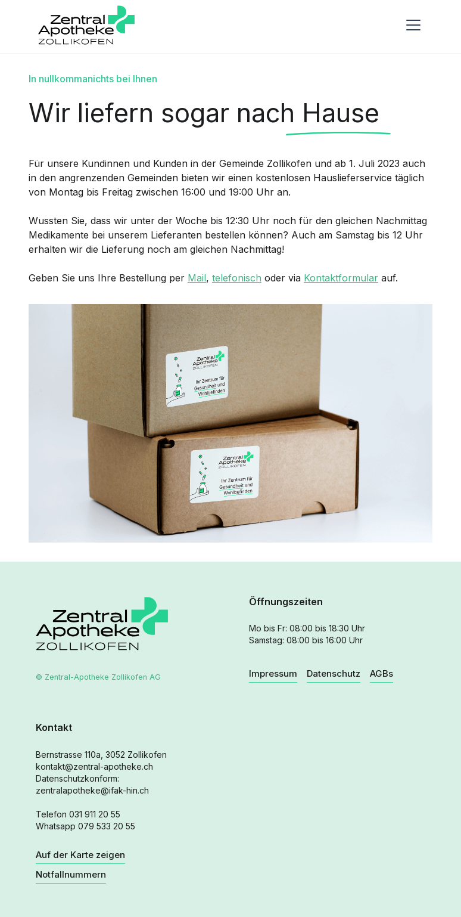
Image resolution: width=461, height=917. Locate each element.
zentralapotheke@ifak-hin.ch (92, 790)
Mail (197, 278)
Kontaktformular (341, 278)
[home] (86, 25)
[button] (411, 25)
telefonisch (236, 278)
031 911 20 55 (94, 814)
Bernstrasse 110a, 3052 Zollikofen (101, 754)
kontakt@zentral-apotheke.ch (94, 766)
